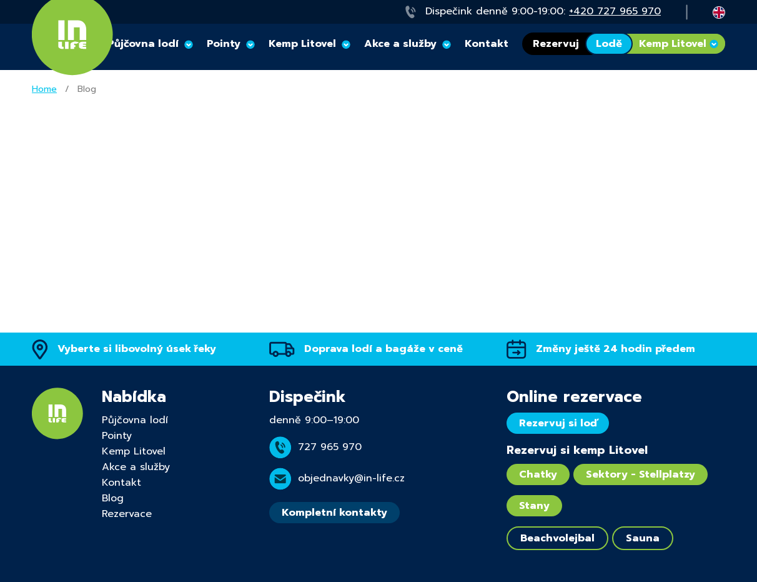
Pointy (223, 43)
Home (44, 89)
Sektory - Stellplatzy (640, 474)
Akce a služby (400, 43)
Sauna (643, 538)
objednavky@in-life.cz (351, 478)
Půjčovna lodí (135, 420)
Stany (534, 505)
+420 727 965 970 (615, 11)
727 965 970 (330, 446)
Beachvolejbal (557, 538)
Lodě (609, 43)
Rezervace (127, 513)
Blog (113, 498)
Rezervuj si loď (557, 423)
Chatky (538, 474)
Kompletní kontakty (334, 512)
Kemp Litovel (302, 43)
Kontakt (486, 43)
